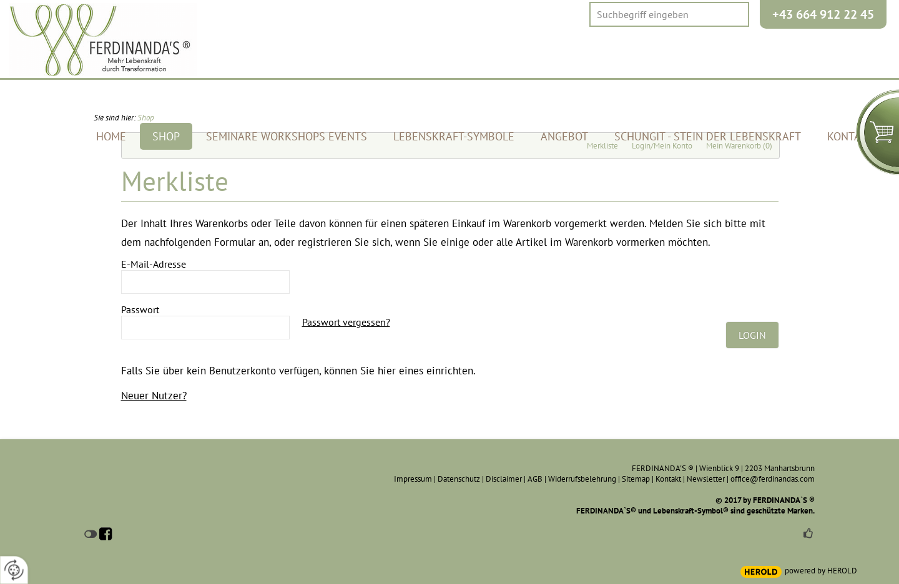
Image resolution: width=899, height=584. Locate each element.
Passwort (140, 309)
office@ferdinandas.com (772, 479)
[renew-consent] (14, 570)
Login (752, 335)
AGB (535, 479)
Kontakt (668, 479)
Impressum (413, 479)
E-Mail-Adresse (153, 264)
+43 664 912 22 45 (823, 14)
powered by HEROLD (821, 570)
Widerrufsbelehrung (582, 479)
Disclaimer (504, 479)
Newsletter (706, 479)
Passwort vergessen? (346, 322)
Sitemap (636, 479)
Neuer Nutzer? (154, 395)
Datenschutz (459, 479)
